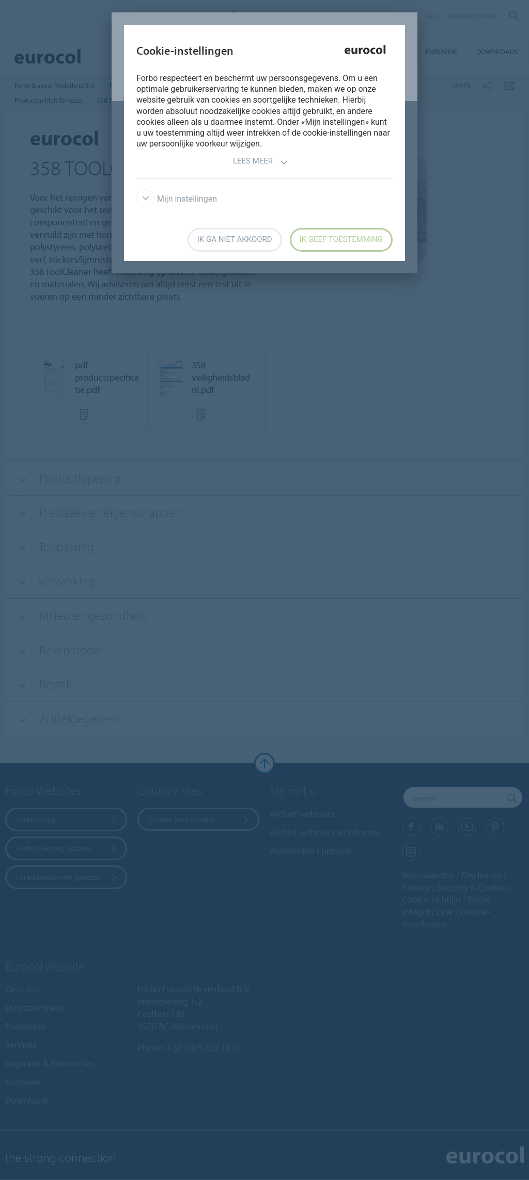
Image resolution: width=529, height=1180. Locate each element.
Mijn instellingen (176, 199)
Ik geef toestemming (341, 239)
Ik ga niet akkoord (234, 239)
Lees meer (260, 162)
